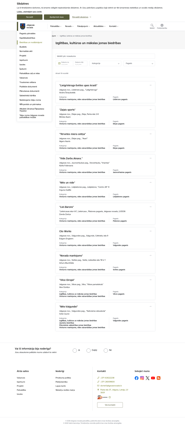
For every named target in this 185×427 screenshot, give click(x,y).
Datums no (65, 62)
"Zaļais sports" (67, 109)
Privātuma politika (63, 378)
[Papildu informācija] (110, 397)
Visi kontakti (110, 405)
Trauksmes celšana (28, 109)
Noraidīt (29, 17)
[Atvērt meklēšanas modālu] (152, 27)
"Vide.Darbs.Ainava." (71, 158)
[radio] (76, 350)
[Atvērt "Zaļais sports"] (150, 109)
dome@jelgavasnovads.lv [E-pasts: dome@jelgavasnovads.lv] (111, 385)
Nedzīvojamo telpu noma (30, 127)
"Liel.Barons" (66, 206)
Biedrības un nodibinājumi (31, 70)
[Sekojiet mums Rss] (158, 378)
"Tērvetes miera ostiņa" (72, 134)
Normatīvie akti (26, 78)
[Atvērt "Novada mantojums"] (150, 255)
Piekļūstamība (61, 382)
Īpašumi (23, 96)
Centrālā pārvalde (27, 52)
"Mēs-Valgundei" (68, 306)
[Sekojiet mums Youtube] (153, 377)
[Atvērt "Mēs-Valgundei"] (150, 306)
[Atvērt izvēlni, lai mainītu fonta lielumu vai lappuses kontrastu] (162, 27)
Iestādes (23, 56)
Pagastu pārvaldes (27, 61)
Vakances (24, 105)
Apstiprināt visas (57, 17)
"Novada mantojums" (71, 255)
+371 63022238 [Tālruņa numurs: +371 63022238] (107, 378)
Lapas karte (61, 386)
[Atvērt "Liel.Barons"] (150, 207)
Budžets (23, 74)
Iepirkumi (24, 87)
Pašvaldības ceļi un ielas (30, 101)
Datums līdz (79, 62)
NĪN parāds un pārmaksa (30, 132)
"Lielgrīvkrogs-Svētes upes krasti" (78, 85)
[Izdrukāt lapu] (162, 42)
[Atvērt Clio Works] (150, 231)
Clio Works (65, 231)
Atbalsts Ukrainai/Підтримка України (32, 137)
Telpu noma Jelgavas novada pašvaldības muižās (32, 143)
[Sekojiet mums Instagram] (142, 378)
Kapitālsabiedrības (27, 65)
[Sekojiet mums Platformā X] (147, 378)
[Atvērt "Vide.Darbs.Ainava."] (150, 158)
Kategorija (96, 63)
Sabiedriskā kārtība (28, 123)
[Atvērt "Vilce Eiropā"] (150, 280)
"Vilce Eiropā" (67, 279)
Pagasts (129, 63)
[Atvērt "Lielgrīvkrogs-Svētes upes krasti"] (150, 85)
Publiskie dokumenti (28, 114)
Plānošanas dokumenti (29, 118)
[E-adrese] (102, 397)
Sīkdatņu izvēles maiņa (65, 390)
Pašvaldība (21, 390)
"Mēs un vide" (67, 182)
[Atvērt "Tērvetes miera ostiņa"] (150, 134)
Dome (22, 43)
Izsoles (22, 92)
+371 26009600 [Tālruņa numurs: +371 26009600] (107, 381)
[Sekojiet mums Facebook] (136, 378)
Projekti (23, 83)
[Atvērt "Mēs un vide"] (150, 182)
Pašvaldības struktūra (29, 47)
